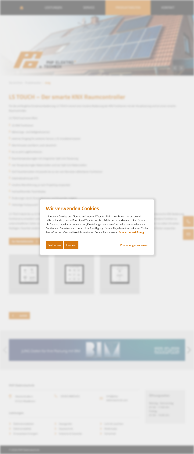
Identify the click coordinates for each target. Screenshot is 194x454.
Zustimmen (54, 245)
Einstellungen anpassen (134, 245)
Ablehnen (71, 245)
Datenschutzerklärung (131, 232)
